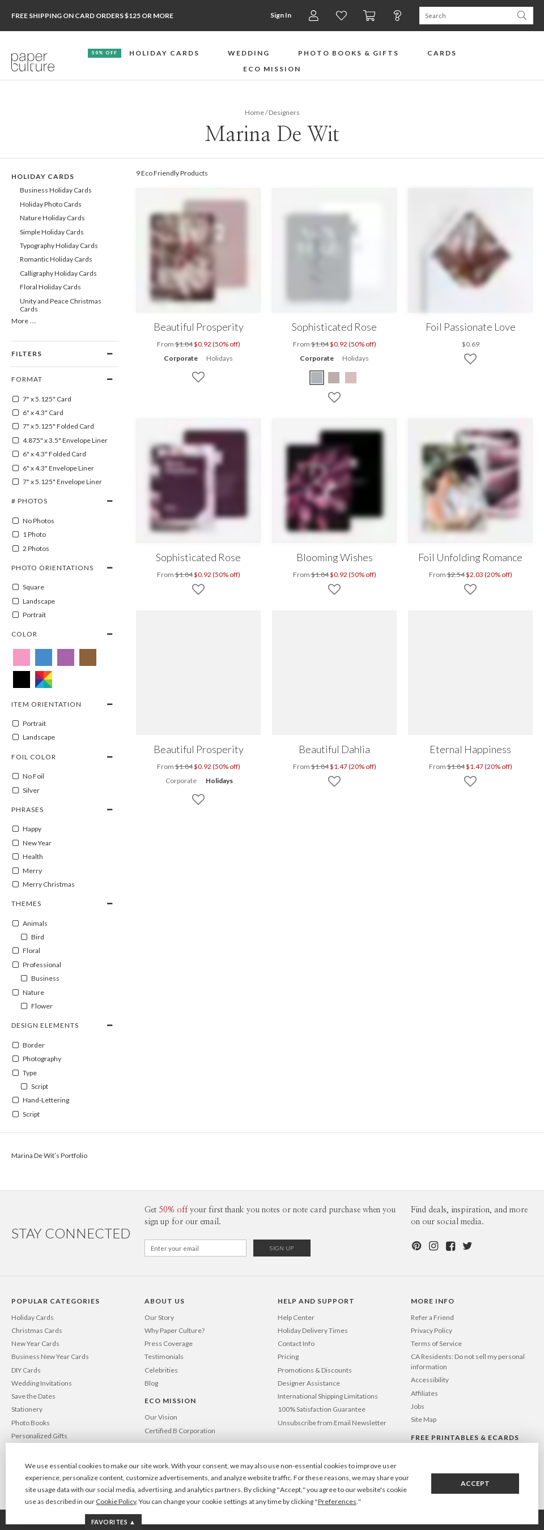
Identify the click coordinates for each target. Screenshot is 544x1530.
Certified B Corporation (179, 1430)
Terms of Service (436, 1343)
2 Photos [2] (30, 549)
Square (27, 587)
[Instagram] (433, 1246)
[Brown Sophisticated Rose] (333, 377)
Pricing (288, 1356)
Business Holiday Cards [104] (56, 190)
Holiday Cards (32, 1317)
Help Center (296, 1317)
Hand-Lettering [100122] (40, 1100)
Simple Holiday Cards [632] (52, 232)
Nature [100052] (27, 993)
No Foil (27, 776)
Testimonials (164, 1356)
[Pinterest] (416, 1246)
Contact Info (296, 1343)
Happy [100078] (26, 829)
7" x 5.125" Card (41, 399)
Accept (475, 1483)
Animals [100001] (29, 924)
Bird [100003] (32, 937)
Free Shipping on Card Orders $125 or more (92, 15)
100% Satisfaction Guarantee (322, 1409)
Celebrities (161, 1370)
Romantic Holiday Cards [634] (56, 259)
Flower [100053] (36, 1006)
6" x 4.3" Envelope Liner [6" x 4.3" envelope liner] (52, 468)
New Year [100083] (31, 843)
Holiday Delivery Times (313, 1330)
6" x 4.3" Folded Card (48, 454)
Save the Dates (33, 1396)
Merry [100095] (26, 871)
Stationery (26, 1409)
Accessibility (430, 1379)
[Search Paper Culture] (465, 15)
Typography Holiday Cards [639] (59, 245)
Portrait (28, 615)
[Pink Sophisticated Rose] (350, 377)
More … (23, 321)
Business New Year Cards (50, 1356)
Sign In (280, 15)
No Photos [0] (32, 521)
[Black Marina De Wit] (21, 679)
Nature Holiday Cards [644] (52, 217)
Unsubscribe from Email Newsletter (332, 1422)
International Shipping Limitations (328, 1396)
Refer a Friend (432, 1317)
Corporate (181, 358)
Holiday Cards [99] (42, 176)
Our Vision (160, 1417)
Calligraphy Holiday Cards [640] (58, 273)
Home (254, 112)
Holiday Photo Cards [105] (51, 204)
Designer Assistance (309, 1383)
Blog (151, 1383)
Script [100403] (34, 1087)
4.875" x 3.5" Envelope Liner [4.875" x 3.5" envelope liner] (59, 441)
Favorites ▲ (113, 1521)
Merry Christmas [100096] (43, 884)
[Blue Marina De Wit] (43, 657)
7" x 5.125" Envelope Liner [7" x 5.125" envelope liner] (56, 482)
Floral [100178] (25, 951)
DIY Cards (26, 1370)
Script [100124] (25, 1114)
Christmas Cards (36, 1330)
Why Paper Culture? (174, 1330)
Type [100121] (24, 1073)
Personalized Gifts (39, 1435)
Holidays (219, 358)
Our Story (159, 1317)
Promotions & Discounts (315, 1370)
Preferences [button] (337, 1501)
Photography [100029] (36, 1059)
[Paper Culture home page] (32, 62)
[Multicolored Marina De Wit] (43, 679)
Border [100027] (28, 1045)
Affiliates (424, 1393)
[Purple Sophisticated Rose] (317, 377)
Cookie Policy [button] (116, 1501)
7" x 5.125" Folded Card (52, 426)
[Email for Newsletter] (195, 1248)
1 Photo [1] (28, 535)
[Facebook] (450, 1246)
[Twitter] (467, 1246)
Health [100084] (27, 857)
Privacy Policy (431, 1330)
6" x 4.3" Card (37, 413)
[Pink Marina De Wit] (21, 657)
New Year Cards (35, 1343)
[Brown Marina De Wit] (87, 657)
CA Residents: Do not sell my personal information (468, 1361)
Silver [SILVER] (25, 790)
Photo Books (30, 1422)
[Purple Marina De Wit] (65, 657)
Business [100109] (40, 978)
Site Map (423, 1419)
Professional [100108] (36, 965)
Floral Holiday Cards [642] (50, 287)
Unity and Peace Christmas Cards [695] (60, 305)
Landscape (33, 601)
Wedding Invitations (41, 1383)
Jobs (417, 1406)
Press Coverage (168, 1343)
